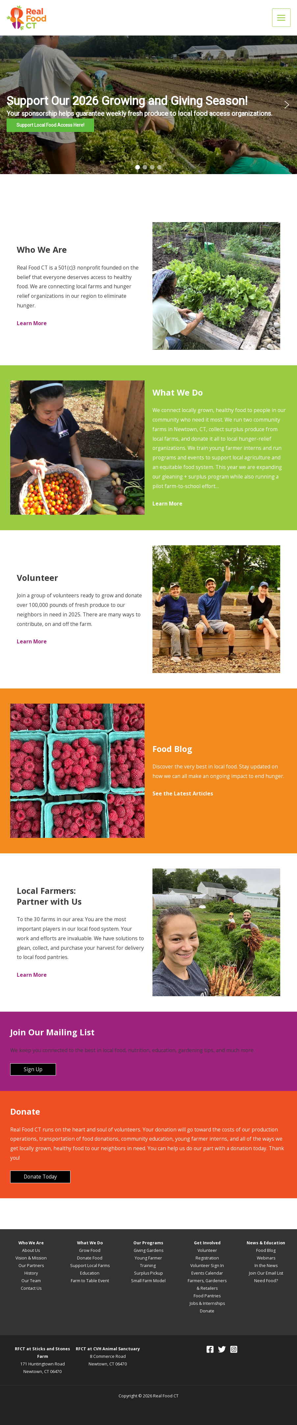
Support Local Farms (90, 1265)
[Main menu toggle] (281, 17)
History (31, 1273)
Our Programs (148, 1243)
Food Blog (266, 1250)
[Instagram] (234, 1349)
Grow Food (89, 1250)
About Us (31, 1250)
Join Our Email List (266, 1273)
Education (89, 1273)
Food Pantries (207, 1296)
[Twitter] (222, 1349)
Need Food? (266, 1280)
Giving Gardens (148, 1250)
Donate (207, 1311)
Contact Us (31, 1288)
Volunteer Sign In (207, 1265)
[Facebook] (210, 1349)
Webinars (266, 1258)
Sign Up (33, 1069)
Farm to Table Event (90, 1280)
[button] (148, 105)
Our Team (31, 1280)
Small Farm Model (148, 1280)
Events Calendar (207, 1273)
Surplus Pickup (148, 1273)
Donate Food (89, 1258)
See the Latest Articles (182, 793)
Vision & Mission (31, 1258)
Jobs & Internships (207, 1303)
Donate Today (40, 1176)
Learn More (32, 641)
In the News (266, 1265)
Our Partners (31, 1265)
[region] (148, 105)
